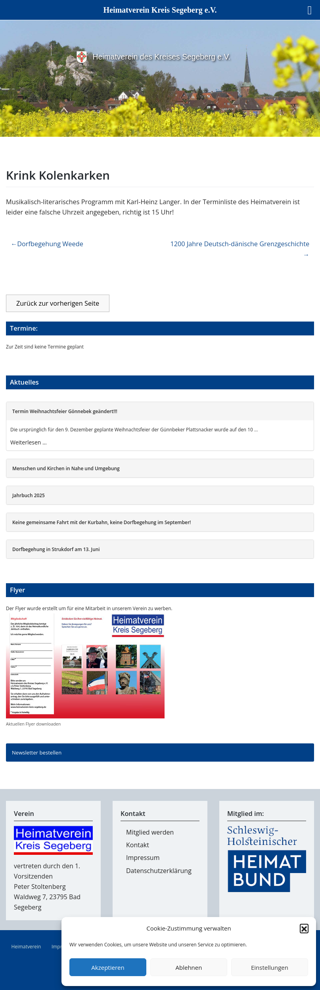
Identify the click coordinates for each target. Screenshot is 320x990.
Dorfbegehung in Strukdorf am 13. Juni (56, 549)
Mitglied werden (150, 832)
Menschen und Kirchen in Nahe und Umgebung (66, 468)
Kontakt (137, 845)
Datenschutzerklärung (159, 870)
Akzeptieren (107, 967)
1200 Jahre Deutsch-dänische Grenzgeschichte (239, 243)
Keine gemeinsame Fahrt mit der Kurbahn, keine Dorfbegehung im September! (101, 522)
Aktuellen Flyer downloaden (33, 724)
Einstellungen (269, 967)
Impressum (142, 857)
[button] (304, 928)
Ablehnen (189, 967)
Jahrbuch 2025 (28, 495)
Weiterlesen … (28, 442)
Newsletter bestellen (36, 752)
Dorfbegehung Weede (50, 243)
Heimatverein (26, 946)
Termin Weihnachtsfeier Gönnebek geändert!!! (64, 411)
